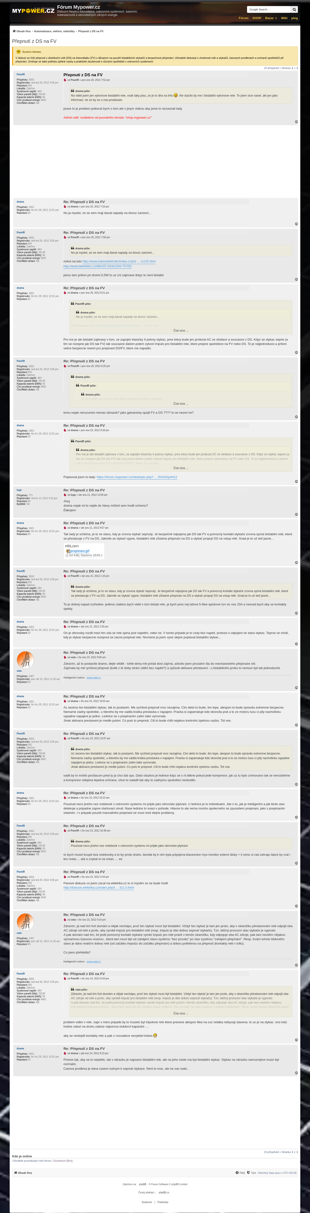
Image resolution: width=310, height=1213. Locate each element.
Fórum (243, 18)
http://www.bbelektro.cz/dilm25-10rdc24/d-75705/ (97, 266)
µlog (294, 18)
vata (19, 671)
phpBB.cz (164, 1192)
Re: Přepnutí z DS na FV (84, 202)
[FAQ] (240, 1173)
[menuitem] (57, 31)
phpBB (142, 1184)
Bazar (269, 18)
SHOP (256, 18)
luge (19, 490)
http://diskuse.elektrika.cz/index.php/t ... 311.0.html (98, 887)
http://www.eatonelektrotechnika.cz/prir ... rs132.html (119, 261)
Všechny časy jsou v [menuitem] (277, 1172)
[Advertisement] (155, 161)
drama (20, 201)
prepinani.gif (79, 551)
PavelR (21, 74)
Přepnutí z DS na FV (34, 41)
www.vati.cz (94, 677)
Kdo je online (22, 1156)
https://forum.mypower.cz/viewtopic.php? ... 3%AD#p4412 (137, 477)
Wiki (284, 18)
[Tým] (251, 1173)
